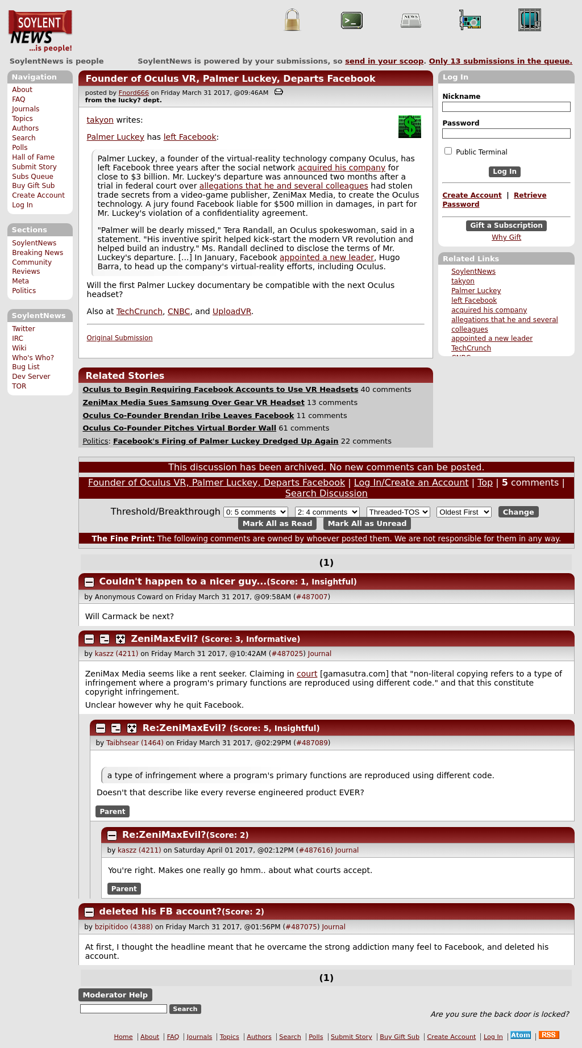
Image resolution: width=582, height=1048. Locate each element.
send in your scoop (384, 61)
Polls (19, 148)
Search (24, 138)
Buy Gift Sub (33, 186)
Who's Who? (33, 358)
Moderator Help (115, 995)
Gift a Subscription (506, 225)
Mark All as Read (278, 523)
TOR (19, 386)
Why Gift (506, 237)
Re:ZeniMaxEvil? (185, 728)
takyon (463, 281)
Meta (20, 281)
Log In (22, 205)
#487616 (314, 850)
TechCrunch (471, 348)
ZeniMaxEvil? (164, 638)
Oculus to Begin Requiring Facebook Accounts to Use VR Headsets (220, 389)
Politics (24, 291)
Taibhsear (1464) (135, 743)
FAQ (18, 99)
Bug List (26, 367)
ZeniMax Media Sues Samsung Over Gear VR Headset (193, 402)
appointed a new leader (492, 339)
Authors (25, 128)
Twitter (23, 329)
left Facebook (474, 300)
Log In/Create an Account (411, 482)
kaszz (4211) (117, 654)
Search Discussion (326, 493)
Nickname (461, 97)
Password (460, 123)
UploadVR (232, 311)
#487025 (287, 654)
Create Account (38, 195)
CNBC (179, 311)
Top (485, 482)
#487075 (301, 927)
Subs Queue (32, 177)
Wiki (19, 348)
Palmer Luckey (476, 291)
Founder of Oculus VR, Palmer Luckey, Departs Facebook (230, 78)
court (307, 673)
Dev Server (31, 377)
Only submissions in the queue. (501, 61)
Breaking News (37, 253)
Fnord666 (134, 93)
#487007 (312, 597)
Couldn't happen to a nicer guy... (183, 581)
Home (123, 1037)
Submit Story (34, 167)
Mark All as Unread (367, 523)
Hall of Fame (33, 157)
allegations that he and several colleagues (283, 185)
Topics (22, 119)
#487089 (312, 743)
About (22, 90)
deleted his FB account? (160, 911)
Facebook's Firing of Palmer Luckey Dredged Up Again (225, 441)
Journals (25, 109)
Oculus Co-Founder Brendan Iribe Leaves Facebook (188, 415)
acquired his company (489, 310)
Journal (320, 654)
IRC (17, 339)
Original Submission (120, 338)
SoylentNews (40, 31)
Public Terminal (475, 151)
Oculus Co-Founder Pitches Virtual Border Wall (179, 428)
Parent (113, 811)
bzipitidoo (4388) (124, 927)
